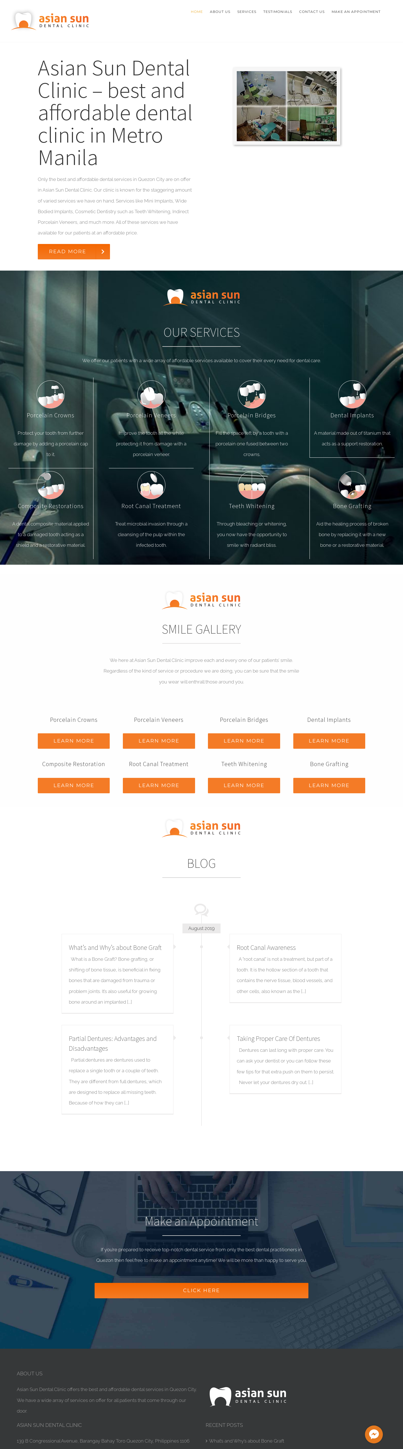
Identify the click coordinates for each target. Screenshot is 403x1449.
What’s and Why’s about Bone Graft (115, 947)
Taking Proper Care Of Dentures (278, 1038)
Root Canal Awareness (266, 947)
